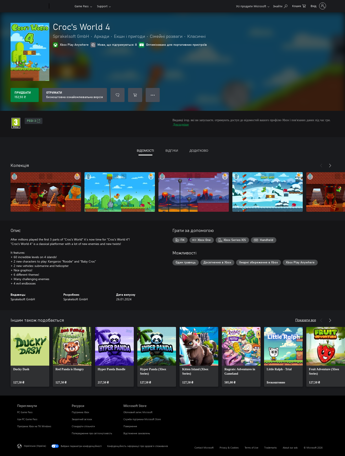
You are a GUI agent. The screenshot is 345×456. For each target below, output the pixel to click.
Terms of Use (251, 447)
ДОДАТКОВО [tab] (198, 150)
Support (102, 6)
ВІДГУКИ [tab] (171, 150)
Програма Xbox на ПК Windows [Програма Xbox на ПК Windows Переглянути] (34, 426)
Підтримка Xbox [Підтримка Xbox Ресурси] (80, 412)
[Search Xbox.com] (280, 6)
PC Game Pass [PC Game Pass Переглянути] (25, 412)
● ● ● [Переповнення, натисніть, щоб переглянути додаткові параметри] (153, 95)
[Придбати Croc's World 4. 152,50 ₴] (25, 95)
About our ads (290, 447)
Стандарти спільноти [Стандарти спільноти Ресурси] (83, 426)
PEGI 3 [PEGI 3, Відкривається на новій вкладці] (33, 121)
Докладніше (181, 124)
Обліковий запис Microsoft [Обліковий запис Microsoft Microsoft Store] (137, 412)
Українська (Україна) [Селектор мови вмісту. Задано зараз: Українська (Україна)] (35, 445)
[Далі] (330, 165)
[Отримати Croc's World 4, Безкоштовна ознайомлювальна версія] (74, 95)
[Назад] (321, 165)
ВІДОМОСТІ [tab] (145, 150)
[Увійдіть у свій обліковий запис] (318, 6)
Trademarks (270, 447)
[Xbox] (61, 6)
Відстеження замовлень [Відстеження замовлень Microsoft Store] (136, 433)
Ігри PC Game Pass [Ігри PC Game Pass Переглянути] (27, 419)
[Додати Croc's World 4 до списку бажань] (117, 95)
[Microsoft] (32, 6)
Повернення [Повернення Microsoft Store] (130, 426)
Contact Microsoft (204, 447)
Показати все (305, 319)
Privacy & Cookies (229, 447)
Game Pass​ (82, 6)
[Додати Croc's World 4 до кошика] (135, 95)
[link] (30, 357)
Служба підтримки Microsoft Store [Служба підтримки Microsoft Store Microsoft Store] (142, 419)
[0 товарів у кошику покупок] (299, 5)
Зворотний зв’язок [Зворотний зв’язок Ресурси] (82, 419)
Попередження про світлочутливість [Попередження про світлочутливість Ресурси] (92, 433)
